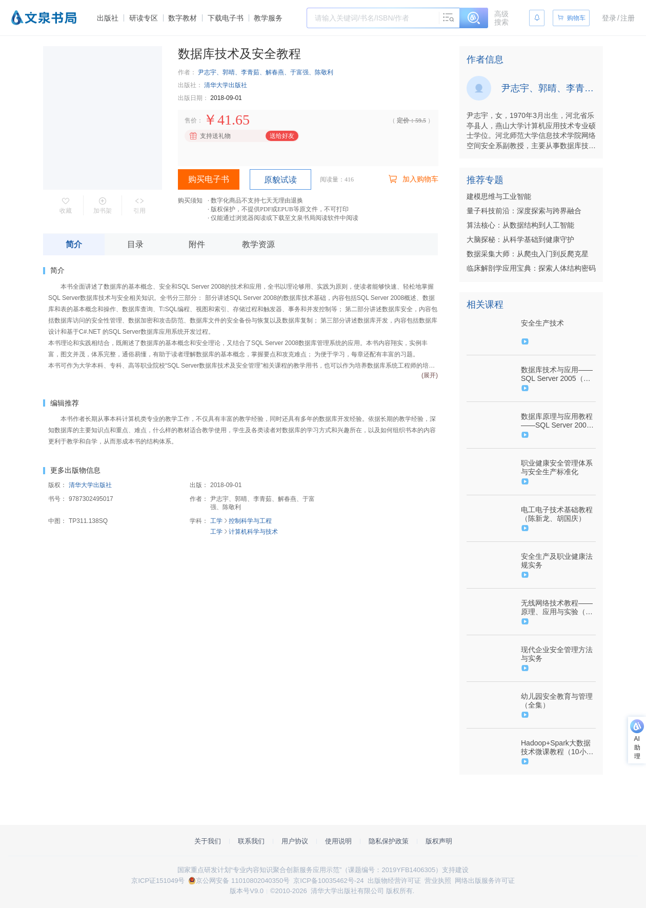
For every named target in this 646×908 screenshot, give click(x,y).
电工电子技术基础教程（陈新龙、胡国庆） (557, 514)
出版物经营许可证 (394, 880)
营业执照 (438, 880)
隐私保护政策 (389, 841)
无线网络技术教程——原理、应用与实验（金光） (557, 607)
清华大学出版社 (225, 85)
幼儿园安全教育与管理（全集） (557, 700)
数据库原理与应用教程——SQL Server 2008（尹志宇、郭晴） (557, 421)
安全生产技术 (542, 323)
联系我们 (251, 841)
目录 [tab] (135, 244)
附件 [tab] (197, 244)
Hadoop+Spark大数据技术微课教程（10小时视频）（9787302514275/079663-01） (557, 747)
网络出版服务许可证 (485, 880)
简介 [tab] (74, 244)
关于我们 (207, 841)
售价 (191, 120)
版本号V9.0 (247, 891)
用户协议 (294, 841)
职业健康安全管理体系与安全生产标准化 (557, 467)
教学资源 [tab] (258, 244)
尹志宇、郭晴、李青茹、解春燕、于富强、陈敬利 (265, 72)
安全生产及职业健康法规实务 (557, 560)
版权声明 (439, 841)
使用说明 (338, 841)
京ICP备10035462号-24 (328, 880)
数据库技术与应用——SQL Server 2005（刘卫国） (557, 374)
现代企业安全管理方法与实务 (557, 653)
